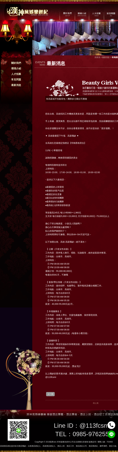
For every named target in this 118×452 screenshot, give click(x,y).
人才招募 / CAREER (96, 14)
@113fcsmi (94, 425)
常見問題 (16, 79)
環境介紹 (16, 68)
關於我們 (16, 63)
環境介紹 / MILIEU (82, 14)
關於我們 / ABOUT (67, 14)
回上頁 (95, 403)
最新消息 (16, 85)
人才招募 (16, 74)
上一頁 (50, 394)
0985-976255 (91, 434)
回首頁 (97, 57)
